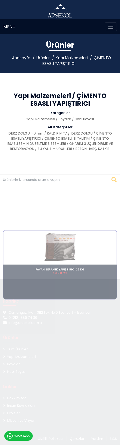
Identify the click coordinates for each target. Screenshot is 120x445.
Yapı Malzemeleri (72, 57)
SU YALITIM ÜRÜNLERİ (55, 148)
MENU (9, 27)
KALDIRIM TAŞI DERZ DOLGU (70, 133)
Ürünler (43, 57)
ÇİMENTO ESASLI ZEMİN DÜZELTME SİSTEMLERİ (58, 141)
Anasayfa (21, 57)
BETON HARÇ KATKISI (92, 148)
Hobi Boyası (84, 119)
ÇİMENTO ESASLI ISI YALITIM (67, 138)
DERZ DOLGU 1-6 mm (25, 133)
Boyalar (64, 119)
